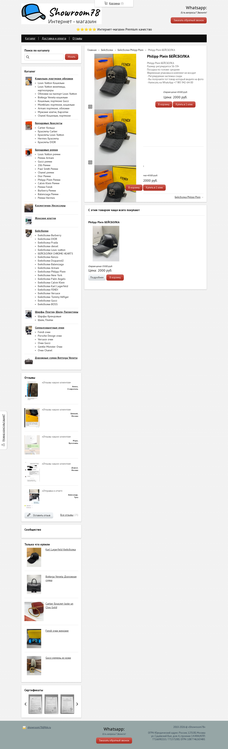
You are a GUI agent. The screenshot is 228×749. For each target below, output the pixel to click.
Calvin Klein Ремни (48, 183)
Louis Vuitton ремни (49, 154)
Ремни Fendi (45, 187)
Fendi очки (44, 332)
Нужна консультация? (3, 428)
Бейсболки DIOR (47, 239)
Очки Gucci (44, 343)
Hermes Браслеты (48, 138)
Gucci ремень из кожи (58, 658)
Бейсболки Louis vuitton (51, 250)
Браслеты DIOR (47, 142)
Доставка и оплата (54, 38)
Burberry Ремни (47, 190)
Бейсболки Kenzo (48, 257)
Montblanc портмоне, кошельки (56, 104)
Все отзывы (66, 515)
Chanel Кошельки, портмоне (54, 115)
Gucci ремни (45, 161)
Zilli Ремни (44, 165)
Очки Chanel (45, 350)
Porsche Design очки (50, 335)
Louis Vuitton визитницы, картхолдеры (51, 88)
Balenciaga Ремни (48, 194)
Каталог (30, 38)
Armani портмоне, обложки (53, 108)
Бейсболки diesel (48, 246)
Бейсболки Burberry (49, 235)
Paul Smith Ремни (48, 169)
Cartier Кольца (46, 127)
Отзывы (77, 38)
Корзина (114, 3)
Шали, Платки (45, 320)
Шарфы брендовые (49, 316)
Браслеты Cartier (47, 131)
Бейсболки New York (50, 275)
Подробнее (97, 277)
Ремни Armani (46, 158)
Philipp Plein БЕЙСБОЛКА (103, 222)
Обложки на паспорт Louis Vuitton (57, 93)
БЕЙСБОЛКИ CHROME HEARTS (55, 253)
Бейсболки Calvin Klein (51, 282)
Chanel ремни (46, 172)
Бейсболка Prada (48, 242)
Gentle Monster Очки (50, 346)
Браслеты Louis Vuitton (51, 135)
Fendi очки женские (57, 630)
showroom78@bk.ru (39, 727)
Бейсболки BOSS (48, 304)
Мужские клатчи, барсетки (53, 112)
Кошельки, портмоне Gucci (53, 101)
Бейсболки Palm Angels (52, 279)
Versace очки (45, 339)
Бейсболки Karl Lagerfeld (53, 286)
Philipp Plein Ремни (49, 179)
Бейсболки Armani (48, 268)
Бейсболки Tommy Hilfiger (53, 297)
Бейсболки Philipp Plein (52, 271)
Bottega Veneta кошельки (53, 97)
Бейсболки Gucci (47, 300)
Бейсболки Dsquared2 (51, 260)
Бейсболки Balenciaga (51, 264)
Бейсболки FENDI (48, 289)
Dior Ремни (44, 176)
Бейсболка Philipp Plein (188, 197)
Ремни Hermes (46, 198)
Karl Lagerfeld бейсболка (61, 549)
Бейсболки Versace (49, 293)
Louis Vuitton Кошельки (51, 83)
